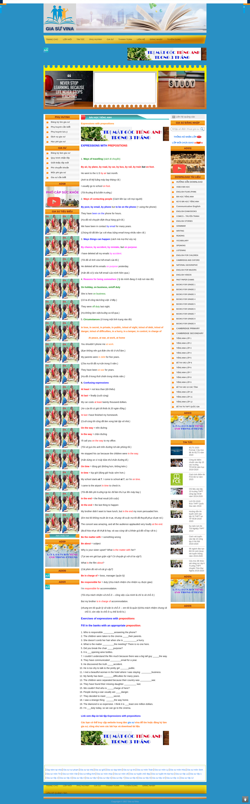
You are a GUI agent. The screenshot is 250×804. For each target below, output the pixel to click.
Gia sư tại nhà (86, 770)
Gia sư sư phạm (70, 770)
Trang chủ (52, 39)
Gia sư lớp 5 (92, 778)
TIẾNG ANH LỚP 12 (184, 402)
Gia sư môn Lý (161, 770)
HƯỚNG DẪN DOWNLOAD (189, 182)
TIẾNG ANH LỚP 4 (183, 353)
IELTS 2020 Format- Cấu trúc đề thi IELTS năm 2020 (196, 451)
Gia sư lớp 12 (187, 778)
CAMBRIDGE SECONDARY (189, 333)
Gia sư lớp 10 (158, 778)
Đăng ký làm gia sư (60, 153)
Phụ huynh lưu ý (59, 132)
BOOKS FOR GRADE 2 (185, 289)
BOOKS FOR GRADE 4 (185, 299)
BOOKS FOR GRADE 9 (185, 324)
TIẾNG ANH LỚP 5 (183, 358)
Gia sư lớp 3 (65, 778)
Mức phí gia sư (58, 172)
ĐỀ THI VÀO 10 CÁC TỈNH (187, 387)
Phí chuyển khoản (60, 167)
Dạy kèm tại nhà (54, 770)
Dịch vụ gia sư (58, 136)
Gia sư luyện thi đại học (163, 774)
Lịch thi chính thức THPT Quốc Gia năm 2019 (196, 503)
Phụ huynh (95, 39)
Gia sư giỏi (100, 770)
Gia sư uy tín (129, 770)
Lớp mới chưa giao (183, 142)
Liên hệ (141, 39)
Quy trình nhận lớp (60, 158)
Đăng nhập (156, 39)
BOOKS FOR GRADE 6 (185, 309)
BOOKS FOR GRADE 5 (185, 304)
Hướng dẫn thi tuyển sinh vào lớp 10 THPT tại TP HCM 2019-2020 (196, 516)
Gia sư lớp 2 (52, 778)
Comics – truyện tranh (187, 216)
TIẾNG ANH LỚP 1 (183, 338)
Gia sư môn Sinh (195, 770)
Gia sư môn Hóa (178, 770)
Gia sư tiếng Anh (87, 774)
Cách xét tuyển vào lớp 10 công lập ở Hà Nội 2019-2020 (196, 540)
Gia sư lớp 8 (131, 778)
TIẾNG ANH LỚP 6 (183, 368)
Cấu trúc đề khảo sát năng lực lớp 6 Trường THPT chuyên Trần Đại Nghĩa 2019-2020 (197, 566)
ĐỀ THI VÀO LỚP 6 (184, 363)
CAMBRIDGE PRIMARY (188, 328)
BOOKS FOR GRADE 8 (185, 319)
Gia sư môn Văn (70, 774)
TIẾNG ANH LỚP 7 (183, 372)
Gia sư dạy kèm (114, 770)
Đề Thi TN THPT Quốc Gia (187, 407)
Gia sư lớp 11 (172, 778)
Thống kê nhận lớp (185, 137)
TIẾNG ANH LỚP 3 (183, 348)
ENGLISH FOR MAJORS (186, 270)
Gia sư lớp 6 (105, 778)
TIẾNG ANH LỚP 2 (183, 343)
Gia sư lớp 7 (118, 778)
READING (180, 236)
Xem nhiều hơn (62, 536)
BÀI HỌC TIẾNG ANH (185, 197)
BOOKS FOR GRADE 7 (185, 314)
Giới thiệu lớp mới (60, 162)
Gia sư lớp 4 (79, 778)
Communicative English (188, 206)
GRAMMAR (181, 226)
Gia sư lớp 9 (144, 778)
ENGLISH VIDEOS (183, 275)
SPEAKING (180, 245)
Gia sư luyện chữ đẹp (140, 774)
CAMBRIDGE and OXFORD (187, 260)
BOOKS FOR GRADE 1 (185, 285)
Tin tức (80, 39)
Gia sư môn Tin (53, 774)
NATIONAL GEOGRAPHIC (187, 265)
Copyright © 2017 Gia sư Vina (125, 801)
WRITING (180, 231)
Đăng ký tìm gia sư (60, 122)
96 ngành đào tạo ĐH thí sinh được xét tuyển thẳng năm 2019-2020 (196, 552)
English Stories (184, 221)
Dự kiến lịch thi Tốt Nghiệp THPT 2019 (196, 528)
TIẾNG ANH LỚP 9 (183, 382)
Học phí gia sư (58, 141)
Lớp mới (67, 39)
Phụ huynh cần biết (60, 127)
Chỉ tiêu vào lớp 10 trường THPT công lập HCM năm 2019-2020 (196, 492)
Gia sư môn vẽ (121, 774)
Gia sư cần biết (58, 177)
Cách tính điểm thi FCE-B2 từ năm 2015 (197, 477)
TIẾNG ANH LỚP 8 (183, 377)
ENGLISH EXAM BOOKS (186, 211)
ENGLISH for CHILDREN (187, 255)
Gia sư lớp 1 (196, 774)
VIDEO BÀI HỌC (183, 187)
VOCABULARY (182, 241)
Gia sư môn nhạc (105, 774)
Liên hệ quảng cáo (185, 116)
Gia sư (110, 39)
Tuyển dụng (174, 39)
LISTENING (181, 250)
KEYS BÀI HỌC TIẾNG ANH (187, 202)
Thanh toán (125, 39)
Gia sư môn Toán (145, 770)
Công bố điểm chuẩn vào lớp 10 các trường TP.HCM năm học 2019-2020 (196, 465)
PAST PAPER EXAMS (185, 280)
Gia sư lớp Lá (182, 774)
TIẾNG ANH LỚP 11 (184, 397)
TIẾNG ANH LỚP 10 (184, 392)
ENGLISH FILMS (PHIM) (186, 192)
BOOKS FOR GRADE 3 (185, 294)
